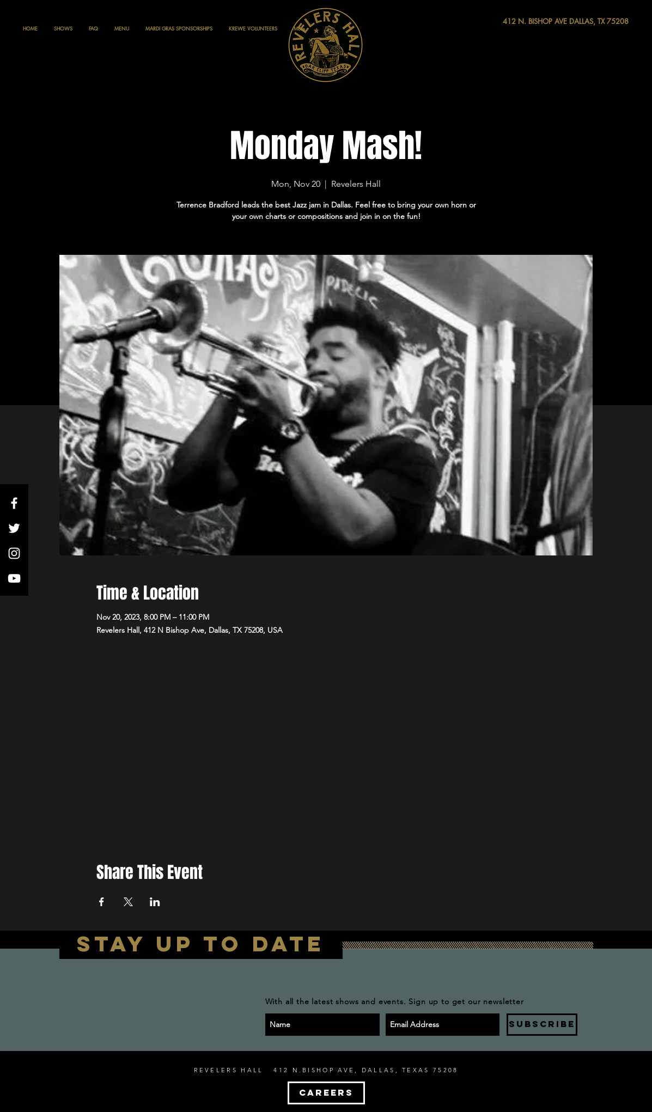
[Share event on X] (128, 901)
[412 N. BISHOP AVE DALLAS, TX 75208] (525, 21)
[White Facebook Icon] (14, 503)
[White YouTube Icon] (14, 578)
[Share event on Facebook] (101, 901)
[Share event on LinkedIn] (155, 901)
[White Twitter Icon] (14, 528)
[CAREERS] (326, 1093)
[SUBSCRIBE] (542, 1024)
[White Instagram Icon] (14, 553)
